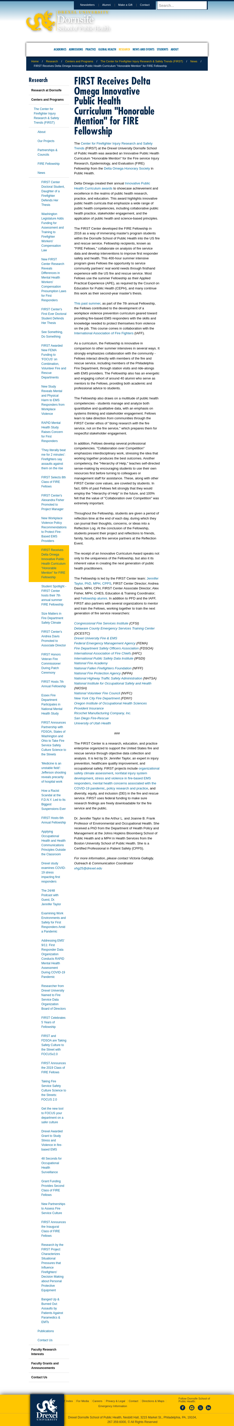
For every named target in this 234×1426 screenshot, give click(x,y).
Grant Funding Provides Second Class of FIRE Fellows (52, 1188)
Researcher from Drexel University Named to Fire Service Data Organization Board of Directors (53, 997)
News (193, 61)
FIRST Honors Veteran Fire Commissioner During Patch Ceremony (51, 663)
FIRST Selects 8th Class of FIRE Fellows (53, 482)
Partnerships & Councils (47, 152)
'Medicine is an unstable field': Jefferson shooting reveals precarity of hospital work (53, 772)
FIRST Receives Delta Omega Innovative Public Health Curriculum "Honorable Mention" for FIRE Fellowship (53, 563)
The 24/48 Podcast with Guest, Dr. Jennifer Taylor (51, 897)
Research (52, 61)
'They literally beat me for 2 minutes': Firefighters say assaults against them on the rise (53, 459)
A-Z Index (67, 1401)
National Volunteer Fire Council (97, 693)
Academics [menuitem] (60, 49)
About (41, 132)
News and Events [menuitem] (143, 49)
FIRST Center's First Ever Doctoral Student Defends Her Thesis (53, 316)
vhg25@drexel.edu (88, 868)
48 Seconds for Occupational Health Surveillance (51, 1165)
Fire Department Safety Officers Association (106, 648)
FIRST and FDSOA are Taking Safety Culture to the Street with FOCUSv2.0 (53, 1045)
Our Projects (46, 141)
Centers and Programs (79, 61)
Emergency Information (112, 1406)
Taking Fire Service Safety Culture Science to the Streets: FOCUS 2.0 (53, 1090)
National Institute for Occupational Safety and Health (112, 683)
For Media (82, 1401)
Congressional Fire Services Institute (101, 623)
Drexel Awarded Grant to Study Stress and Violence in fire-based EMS (52, 1140)
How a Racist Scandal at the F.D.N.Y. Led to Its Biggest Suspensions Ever (53, 800)
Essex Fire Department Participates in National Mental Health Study (51, 704)
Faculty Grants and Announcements (45, 1366)
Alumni (111, 4)
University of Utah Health (92, 723)
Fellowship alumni (94, 598)
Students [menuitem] (162, 49)
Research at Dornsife (46, 90)
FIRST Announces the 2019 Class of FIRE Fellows (53, 1067)
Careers (97, 1401)
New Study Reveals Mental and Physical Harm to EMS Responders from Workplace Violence (53, 400)
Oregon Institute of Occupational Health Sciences (110, 703)
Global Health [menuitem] (107, 49)
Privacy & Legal (115, 1401)
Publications (46, 1331)
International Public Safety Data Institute (103, 658)
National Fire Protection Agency (97, 673)
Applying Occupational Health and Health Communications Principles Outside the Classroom (53, 843)
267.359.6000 (116, 1422)
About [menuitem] (175, 49)
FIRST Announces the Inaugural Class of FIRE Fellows (53, 1229)
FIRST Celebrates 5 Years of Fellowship (53, 1022)
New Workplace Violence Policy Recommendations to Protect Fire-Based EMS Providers (54, 529)
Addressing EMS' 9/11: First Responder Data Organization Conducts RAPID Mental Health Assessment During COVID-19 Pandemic (53, 959)
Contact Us (45, 1340)
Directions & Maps (153, 1401)
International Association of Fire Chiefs (102, 653)
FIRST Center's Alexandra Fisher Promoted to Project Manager (52, 502)
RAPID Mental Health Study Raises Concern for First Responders (52, 432)
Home (35, 61)
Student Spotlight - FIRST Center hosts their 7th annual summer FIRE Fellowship (53, 595)
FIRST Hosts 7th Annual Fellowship (53, 684)
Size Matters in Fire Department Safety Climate (52, 618)
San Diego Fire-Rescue (91, 718)
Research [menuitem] (124, 49)
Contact (149, 4)
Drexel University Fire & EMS (95, 638)
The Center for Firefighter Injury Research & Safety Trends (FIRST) (142, 61)
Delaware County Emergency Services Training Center (114, 628)
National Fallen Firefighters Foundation (102, 668)
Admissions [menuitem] (76, 49)
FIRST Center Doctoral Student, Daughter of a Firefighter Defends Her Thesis (53, 193)
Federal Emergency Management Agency (105, 643)
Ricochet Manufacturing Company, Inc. (102, 713)
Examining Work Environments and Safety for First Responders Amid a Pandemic (53, 922)
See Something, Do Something (52, 334)
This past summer (87, 303)
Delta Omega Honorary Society (127, 168)
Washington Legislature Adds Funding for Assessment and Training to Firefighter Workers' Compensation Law (52, 232)
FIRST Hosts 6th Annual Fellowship (53, 820)
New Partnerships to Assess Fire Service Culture (53, 1208)
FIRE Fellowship (49, 164)
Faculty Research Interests (43, 1352)
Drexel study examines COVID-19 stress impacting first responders (53, 872)
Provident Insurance (89, 708)
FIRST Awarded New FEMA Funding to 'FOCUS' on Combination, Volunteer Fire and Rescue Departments (53, 361)
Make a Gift (130, 4)
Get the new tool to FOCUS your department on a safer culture (52, 1115)
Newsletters (92, 4)
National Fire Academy (91, 663)
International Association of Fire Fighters (103, 333)
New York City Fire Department (97, 698)
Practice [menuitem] (90, 49)
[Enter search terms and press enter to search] (185, 5)
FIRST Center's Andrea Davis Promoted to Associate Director (53, 638)
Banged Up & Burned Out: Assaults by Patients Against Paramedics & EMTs (52, 1311)
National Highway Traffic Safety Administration (108, 678)
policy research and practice (127, 788)
